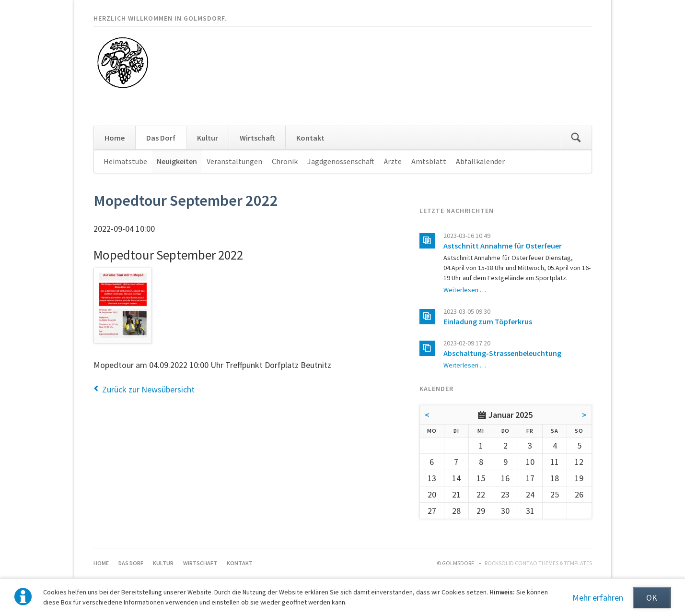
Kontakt (310, 137)
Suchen (576, 137)
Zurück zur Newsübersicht (148, 389)
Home (114, 137)
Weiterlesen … (464, 289)
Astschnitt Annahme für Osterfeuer (502, 245)
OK (651, 597)
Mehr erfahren (597, 597)
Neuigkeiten (177, 161)
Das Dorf (160, 137)
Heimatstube (125, 161)
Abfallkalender (480, 161)
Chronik (285, 161)
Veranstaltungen (234, 161)
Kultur (207, 137)
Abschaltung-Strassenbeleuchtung (502, 353)
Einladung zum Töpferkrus (487, 321)
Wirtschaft (257, 137)
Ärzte (393, 161)
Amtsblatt (428, 161)
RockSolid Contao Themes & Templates (538, 563)
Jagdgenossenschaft (340, 161)
